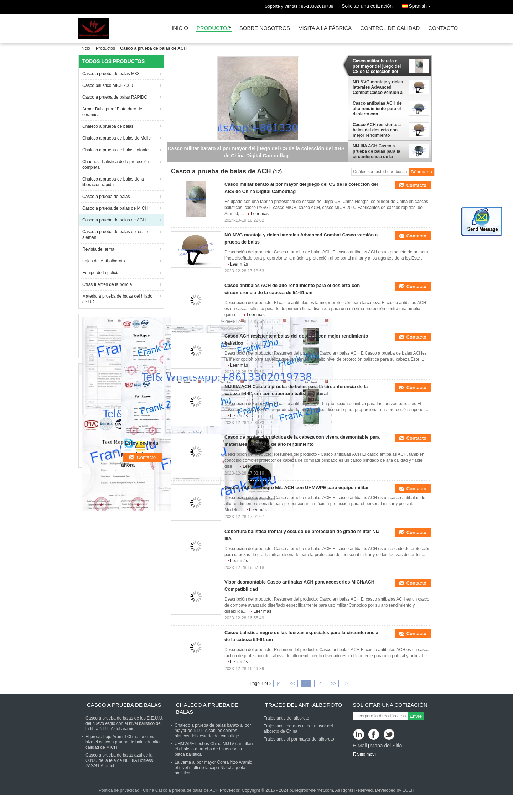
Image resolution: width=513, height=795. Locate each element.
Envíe (416, 716)
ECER (408, 790)
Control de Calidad (390, 28)
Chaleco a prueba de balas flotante (115, 149)
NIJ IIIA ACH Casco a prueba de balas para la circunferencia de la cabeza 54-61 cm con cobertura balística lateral (378, 151)
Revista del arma (98, 249)
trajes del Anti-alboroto (103, 260)
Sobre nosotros (264, 28)
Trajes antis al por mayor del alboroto (299, 739)
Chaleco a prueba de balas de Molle (116, 138)
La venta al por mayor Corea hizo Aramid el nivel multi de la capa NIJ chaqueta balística (213, 767)
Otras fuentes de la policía (107, 284)
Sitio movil (365, 754)
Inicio (180, 28)
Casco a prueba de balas (106, 196)
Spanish (422, 5)
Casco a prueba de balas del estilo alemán (115, 234)
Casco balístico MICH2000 (107, 85)
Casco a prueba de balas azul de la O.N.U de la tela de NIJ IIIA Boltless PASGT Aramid (119, 760)
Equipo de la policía (101, 272)
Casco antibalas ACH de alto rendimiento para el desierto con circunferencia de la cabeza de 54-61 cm (377, 108)
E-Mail (360, 745)
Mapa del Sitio (386, 745)
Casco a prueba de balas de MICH (115, 208)
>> (333, 683)
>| (347, 683)
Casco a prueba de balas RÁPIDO (114, 97)
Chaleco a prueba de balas (107, 126)
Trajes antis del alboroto (286, 718)
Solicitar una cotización (367, 6)
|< (278, 683)
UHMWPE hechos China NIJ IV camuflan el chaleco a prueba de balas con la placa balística (214, 749)
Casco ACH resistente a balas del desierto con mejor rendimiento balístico (377, 130)
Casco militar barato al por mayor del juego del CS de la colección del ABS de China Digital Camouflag (377, 66)
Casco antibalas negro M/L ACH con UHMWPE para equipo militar (296, 487)
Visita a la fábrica (325, 28)
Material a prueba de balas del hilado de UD (117, 299)
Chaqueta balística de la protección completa (115, 164)
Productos (214, 28)
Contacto (443, 28)
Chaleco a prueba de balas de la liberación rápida (113, 182)
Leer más (260, 213)
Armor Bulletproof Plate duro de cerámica (112, 111)
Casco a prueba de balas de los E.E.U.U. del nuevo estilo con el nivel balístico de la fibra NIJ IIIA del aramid (125, 723)
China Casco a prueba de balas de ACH (181, 790)
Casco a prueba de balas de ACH (114, 220)
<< (292, 683)
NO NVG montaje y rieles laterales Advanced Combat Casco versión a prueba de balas (378, 87)
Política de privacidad (119, 790)
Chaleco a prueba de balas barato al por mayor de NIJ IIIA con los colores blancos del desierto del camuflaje (213, 730)
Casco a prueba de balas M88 (110, 73)
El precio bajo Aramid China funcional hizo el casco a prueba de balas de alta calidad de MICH (123, 742)
